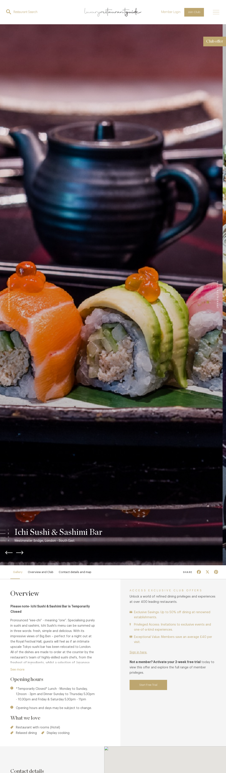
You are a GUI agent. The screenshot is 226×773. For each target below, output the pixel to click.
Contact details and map (75, 572)
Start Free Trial (148, 684)
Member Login (171, 12)
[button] (12, 530)
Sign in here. (138, 652)
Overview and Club (40, 572)
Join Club (194, 12)
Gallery (18, 572)
